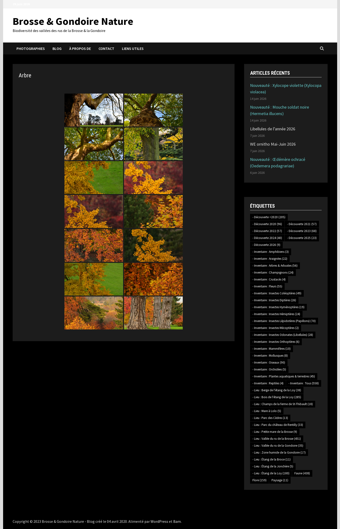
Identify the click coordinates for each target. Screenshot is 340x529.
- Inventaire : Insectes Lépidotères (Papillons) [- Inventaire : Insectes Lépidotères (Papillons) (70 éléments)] (284, 321)
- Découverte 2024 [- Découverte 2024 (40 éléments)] (267, 238)
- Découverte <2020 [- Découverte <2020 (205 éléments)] (268, 217)
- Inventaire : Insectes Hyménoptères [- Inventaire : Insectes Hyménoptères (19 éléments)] (278, 307)
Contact (106, 48)
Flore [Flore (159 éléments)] (259, 480)
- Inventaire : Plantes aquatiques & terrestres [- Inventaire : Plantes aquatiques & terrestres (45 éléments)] (283, 376)
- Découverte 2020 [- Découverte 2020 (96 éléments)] (267, 224)
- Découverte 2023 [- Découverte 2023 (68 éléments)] (302, 231)
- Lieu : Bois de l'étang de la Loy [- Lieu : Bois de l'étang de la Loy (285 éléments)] (276, 397)
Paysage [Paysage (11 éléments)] (280, 480)
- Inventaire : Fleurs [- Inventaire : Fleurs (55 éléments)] (267, 286)
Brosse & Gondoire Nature (73, 21)
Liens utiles (133, 48)
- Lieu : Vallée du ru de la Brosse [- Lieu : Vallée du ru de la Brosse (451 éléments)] (276, 439)
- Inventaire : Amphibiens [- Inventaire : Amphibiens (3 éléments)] (270, 252)
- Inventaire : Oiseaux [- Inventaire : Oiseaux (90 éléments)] (268, 362)
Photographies (30, 48)
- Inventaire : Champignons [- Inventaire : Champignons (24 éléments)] (272, 272)
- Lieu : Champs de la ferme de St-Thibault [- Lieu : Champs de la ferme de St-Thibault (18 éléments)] (282, 404)
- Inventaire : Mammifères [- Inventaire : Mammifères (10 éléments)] (271, 349)
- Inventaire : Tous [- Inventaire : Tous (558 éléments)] (303, 383)
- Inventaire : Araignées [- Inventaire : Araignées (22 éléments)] (269, 259)
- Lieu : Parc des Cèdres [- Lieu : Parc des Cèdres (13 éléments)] (270, 418)
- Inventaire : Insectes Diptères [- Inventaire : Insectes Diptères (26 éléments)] (274, 300)
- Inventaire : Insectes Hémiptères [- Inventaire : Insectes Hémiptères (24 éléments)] (276, 314)
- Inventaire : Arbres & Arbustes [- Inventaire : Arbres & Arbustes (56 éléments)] (275, 266)
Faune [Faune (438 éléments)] (302, 473)
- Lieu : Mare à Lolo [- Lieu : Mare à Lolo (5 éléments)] (266, 411)
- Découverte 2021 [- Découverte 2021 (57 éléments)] (302, 224)
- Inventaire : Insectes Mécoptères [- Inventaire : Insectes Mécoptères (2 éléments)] (275, 328)
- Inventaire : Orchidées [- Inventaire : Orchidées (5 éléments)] (269, 369)
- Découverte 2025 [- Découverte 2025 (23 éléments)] (302, 238)
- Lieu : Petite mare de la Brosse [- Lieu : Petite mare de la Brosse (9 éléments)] (274, 432)
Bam (177, 521)
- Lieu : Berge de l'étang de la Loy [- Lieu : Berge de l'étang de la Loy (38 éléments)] (276, 390)
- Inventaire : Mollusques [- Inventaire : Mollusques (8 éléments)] (270, 356)
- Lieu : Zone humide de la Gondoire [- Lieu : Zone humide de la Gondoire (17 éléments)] (279, 452)
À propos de (80, 48)
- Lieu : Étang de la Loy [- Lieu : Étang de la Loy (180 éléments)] (270, 473)
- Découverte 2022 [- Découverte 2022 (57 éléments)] (267, 231)
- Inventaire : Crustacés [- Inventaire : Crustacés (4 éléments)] (269, 279)
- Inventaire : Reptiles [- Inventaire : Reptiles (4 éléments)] (267, 383)
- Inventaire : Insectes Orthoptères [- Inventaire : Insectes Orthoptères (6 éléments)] (275, 342)
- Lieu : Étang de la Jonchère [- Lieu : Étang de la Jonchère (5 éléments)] (272, 466)
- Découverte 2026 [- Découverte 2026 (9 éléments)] (266, 245)
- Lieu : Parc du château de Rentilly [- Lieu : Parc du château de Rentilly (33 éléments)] (277, 425)
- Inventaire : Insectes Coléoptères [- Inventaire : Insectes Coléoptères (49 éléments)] (276, 293)
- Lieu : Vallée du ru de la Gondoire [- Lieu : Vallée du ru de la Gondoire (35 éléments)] (277, 446)
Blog (57, 48)
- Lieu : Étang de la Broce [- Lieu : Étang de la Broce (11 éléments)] (271, 459)
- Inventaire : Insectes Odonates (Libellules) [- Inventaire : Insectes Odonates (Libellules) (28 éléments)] (282, 335)
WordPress (159, 521)
